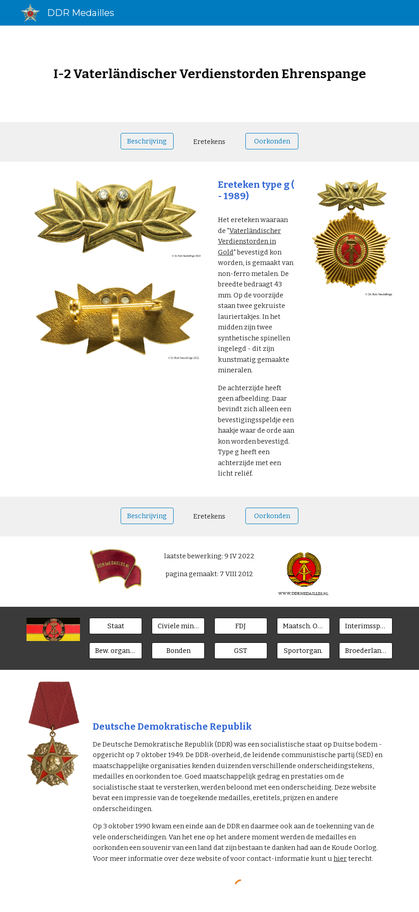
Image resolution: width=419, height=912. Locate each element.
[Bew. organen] (116, 650)
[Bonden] (178, 650)
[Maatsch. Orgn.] (303, 626)
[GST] (241, 650)
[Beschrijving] (147, 141)
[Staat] (116, 626)
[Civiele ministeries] (178, 626)
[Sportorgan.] (303, 650)
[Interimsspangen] (365, 626)
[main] (209, 73)
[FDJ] (241, 626)
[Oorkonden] (272, 141)
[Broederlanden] (365, 650)
